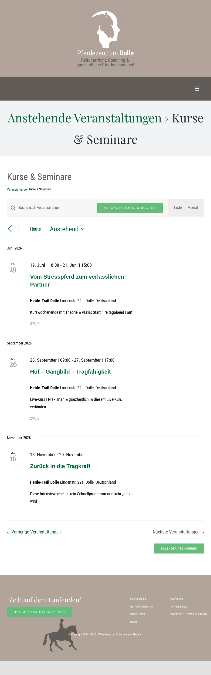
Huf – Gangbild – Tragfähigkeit (70, 371)
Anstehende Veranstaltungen (85, 117)
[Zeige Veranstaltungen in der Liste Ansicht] (178, 207)
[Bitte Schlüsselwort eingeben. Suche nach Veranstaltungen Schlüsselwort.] (55, 207)
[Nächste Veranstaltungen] (18, 229)
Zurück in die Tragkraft (60, 466)
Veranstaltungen (17, 189)
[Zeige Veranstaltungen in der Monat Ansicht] (192, 207)
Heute (35, 229)
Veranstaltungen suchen (130, 208)
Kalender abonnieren (179, 548)
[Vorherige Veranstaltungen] (10, 229)
